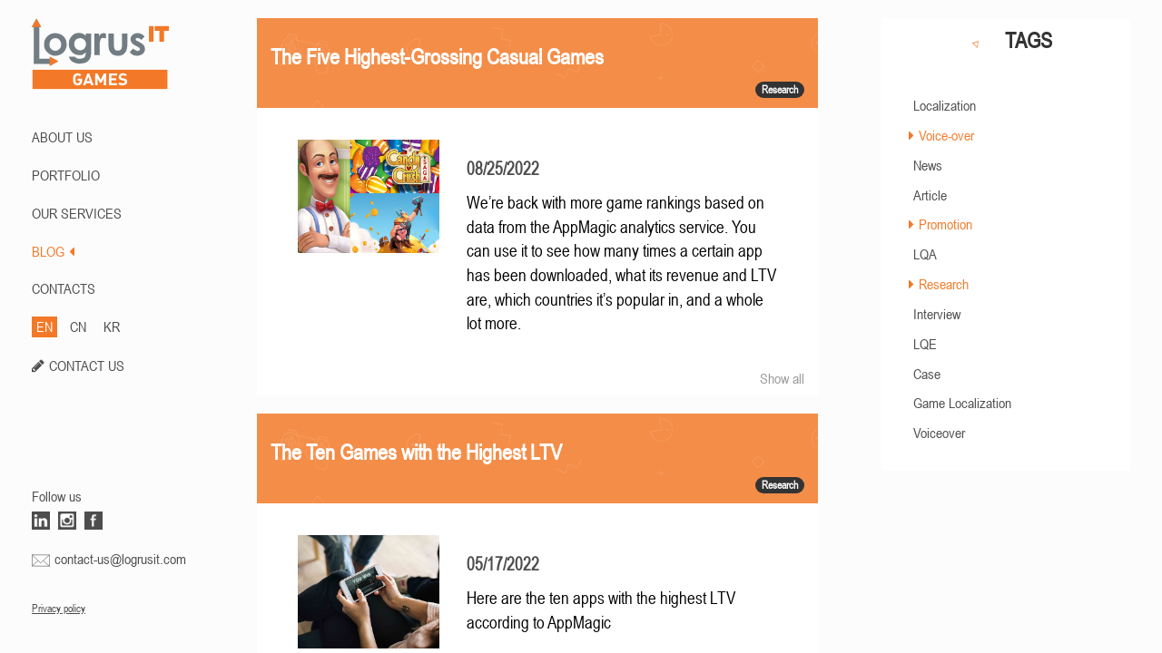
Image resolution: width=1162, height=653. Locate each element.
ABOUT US (62, 137)
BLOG (53, 251)
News (927, 165)
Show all (782, 378)
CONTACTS (63, 288)
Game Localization (962, 403)
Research (944, 284)
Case (926, 373)
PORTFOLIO (66, 175)
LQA (925, 254)
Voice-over (946, 135)
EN (44, 326)
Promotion (945, 224)
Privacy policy (58, 608)
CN (78, 326)
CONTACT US (86, 365)
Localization (944, 105)
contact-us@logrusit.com (120, 559)
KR (111, 326)
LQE (925, 344)
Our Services (77, 213)
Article (930, 195)
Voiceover (939, 432)
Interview (936, 314)
